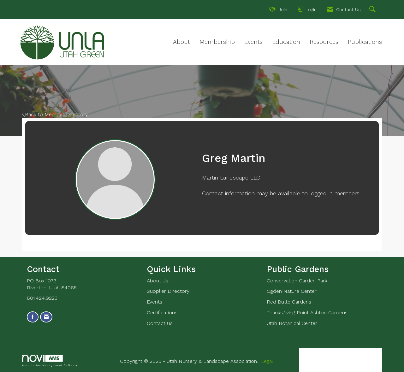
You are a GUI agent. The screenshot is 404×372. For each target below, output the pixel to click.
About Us (157, 281)
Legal (267, 361)
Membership (217, 41)
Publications (365, 41)
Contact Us (160, 323)
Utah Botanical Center (292, 323)
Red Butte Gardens (289, 302)
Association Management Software (50, 360)
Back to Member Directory (55, 114)
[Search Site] (373, 10)
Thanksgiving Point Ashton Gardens (307, 313)
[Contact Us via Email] (46, 316)
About (181, 41)
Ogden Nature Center (292, 291)
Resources (324, 41)
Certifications (162, 313)
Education (286, 41)
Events (253, 41)
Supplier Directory (168, 291)
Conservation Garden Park (297, 281)
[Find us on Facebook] (33, 316)
